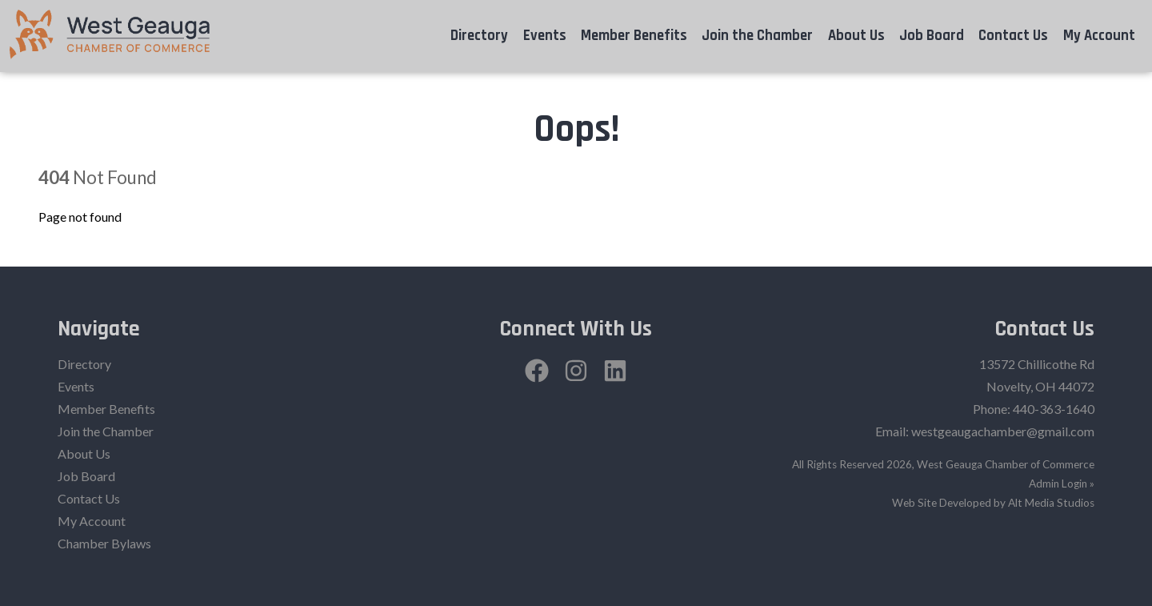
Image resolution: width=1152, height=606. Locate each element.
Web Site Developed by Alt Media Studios (993, 502)
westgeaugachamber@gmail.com (1002, 431)
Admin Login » (1061, 483)
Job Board (931, 35)
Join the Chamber (757, 35)
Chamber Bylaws (104, 543)
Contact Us (1013, 35)
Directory (479, 35)
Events (544, 35)
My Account (1099, 35)
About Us (856, 35)
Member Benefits (634, 35)
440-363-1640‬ (1053, 408)
